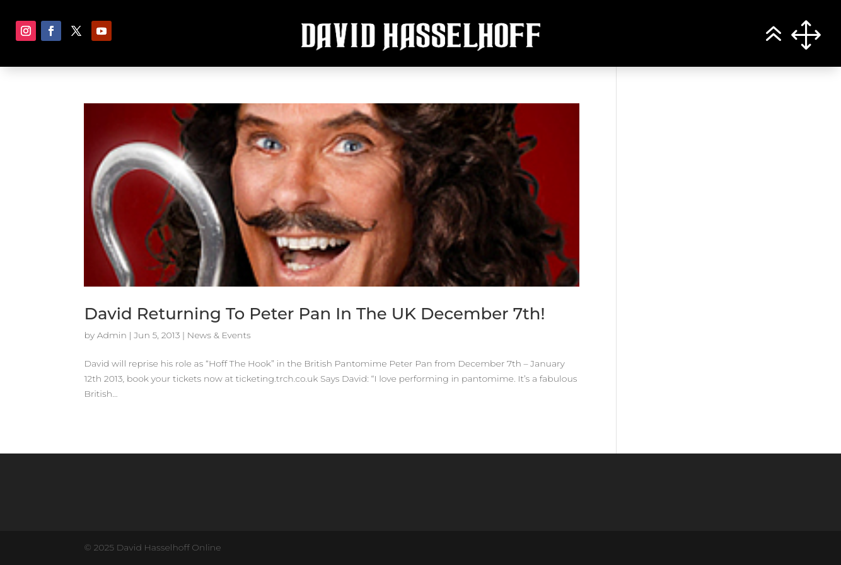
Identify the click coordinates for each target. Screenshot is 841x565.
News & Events (219, 335)
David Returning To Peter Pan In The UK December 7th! (314, 314)
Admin (112, 335)
